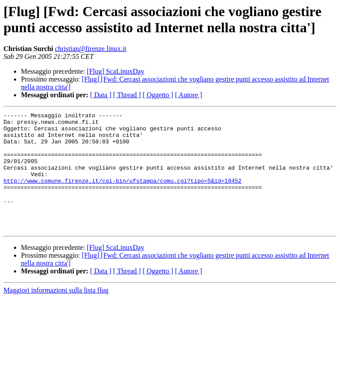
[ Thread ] (127, 95)
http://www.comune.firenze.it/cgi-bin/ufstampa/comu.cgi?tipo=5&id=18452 (122, 195)
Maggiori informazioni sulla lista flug (56, 313)
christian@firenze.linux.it (90, 48)
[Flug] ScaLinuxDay (115, 71)
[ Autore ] (188, 95)
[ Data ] (101, 95)
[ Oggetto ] (158, 95)
